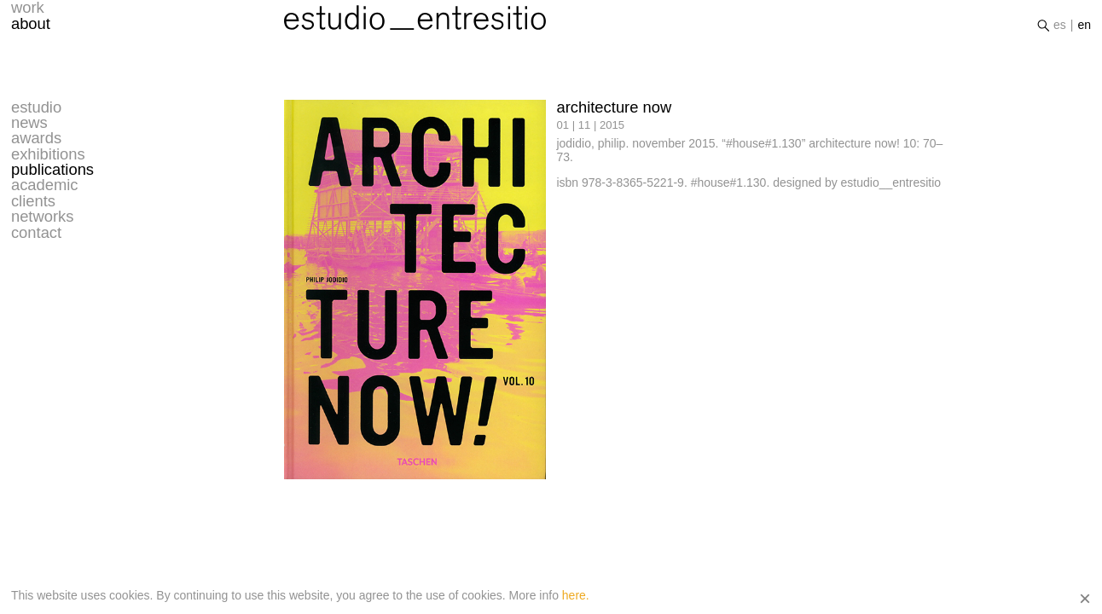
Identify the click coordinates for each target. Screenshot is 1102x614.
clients (33, 201)
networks (42, 216)
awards (36, 138)
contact (36, 232)
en (1085, 30)
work (27, 12)
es (1059, 30)
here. (575, 595)
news (29, 122)
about (30, 29)
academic (44, 185)
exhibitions (48, 154)
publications (52, 169)
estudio (36, 107)
